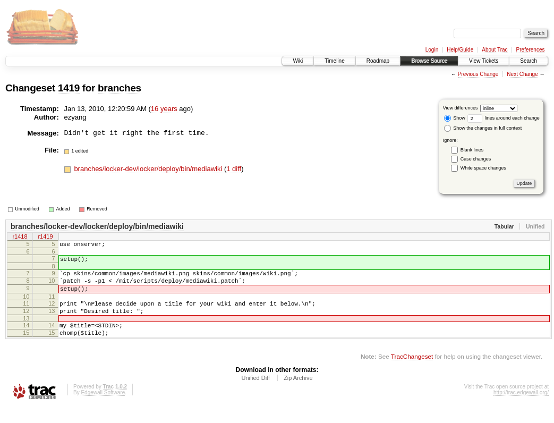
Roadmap (378, 61)
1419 (69, 88)
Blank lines (472, 150)
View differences (460, 108)
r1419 (45, 237)
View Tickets (483, 61)
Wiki (298, 61)
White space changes (483, 168)
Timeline (334, 61)
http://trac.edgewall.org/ (521, 408)
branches (119, 88)
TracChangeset (412, 372)
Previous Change (478, 74)
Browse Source (429, 61)
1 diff (233, 169)
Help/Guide (460, 50)
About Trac (494, 50)
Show (454, 118)
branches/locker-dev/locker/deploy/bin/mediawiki (149, 169)
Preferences (530, 50)
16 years (164, 109)
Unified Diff (255, 394)
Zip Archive (298, 394)
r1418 (19, 237)
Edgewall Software (103, 408)
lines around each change (503, 118)
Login (431, 50)
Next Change (522, 74)
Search (528, 61)
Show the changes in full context (483, 128)
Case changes (476, 159)
